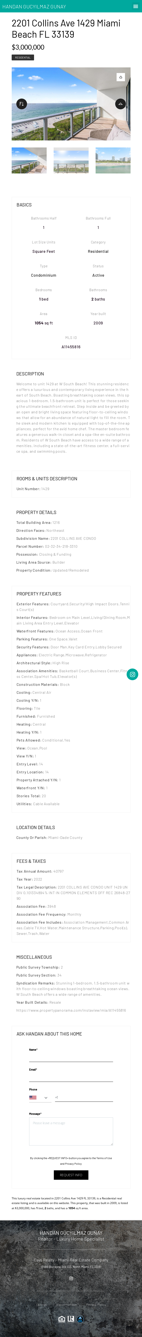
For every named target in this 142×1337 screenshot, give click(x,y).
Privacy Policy (73, 1163)
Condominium (43, 275)
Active (98, 275)
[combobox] (40, 1097)
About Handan (66, 1304)
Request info (71, 1175)
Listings (41, 1304)
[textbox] (40, 1097)
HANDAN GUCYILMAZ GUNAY (34, 6)
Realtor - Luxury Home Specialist (71, 1239)
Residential (23, 57)
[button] (136, 6)
